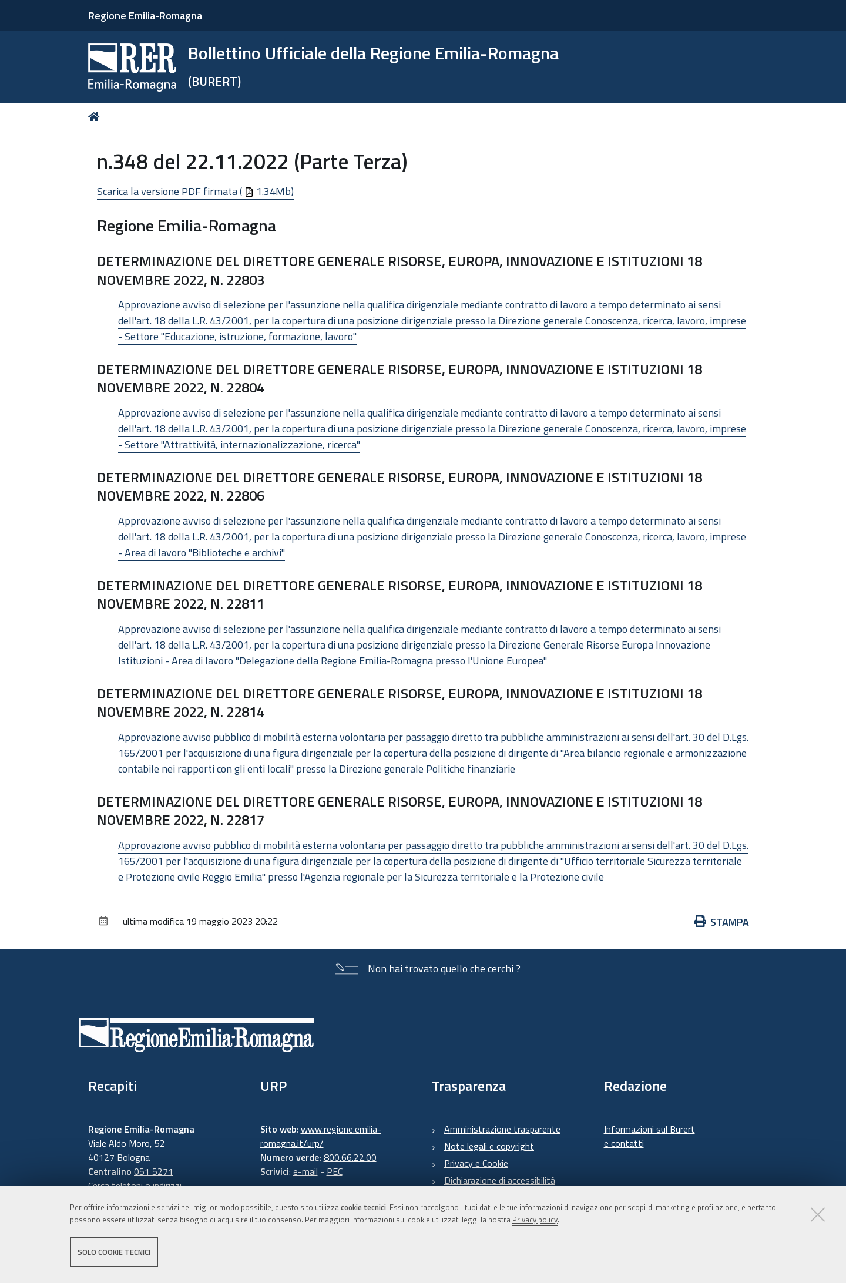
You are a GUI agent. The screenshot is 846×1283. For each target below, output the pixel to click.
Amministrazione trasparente (502, 1129)
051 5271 (153, 1171)
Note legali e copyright (489, 1146)
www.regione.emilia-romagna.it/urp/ (320, 1136)
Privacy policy (535, 1220)
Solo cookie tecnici (114, 1252)
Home (96, 117)
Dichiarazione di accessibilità (499, 1180)
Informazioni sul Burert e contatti (649, 1136)
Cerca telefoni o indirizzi (135, 1185)
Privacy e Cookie (476, 1163)
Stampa (722, 922)
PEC (335, 1171)
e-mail (305, 1171)
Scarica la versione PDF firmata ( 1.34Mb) (195, 191)
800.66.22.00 (350, 1157)
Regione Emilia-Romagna (145, 15)
